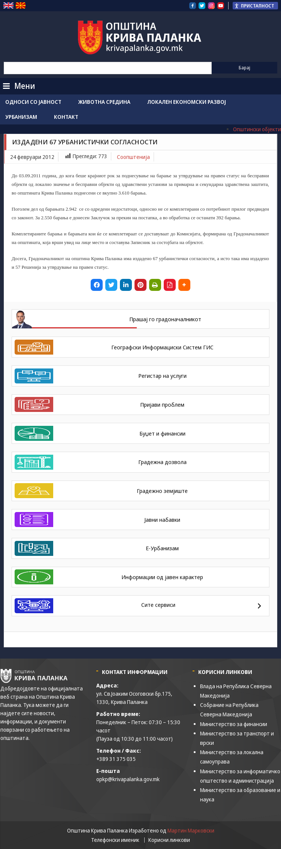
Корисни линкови (169, 840)
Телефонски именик (115, 840)
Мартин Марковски (190, 830)
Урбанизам (21, 116)
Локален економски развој (186, 101)
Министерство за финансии (233, 724)
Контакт (66, 116)
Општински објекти (257, 129)
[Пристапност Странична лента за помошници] (255, 5)
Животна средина (104, 101)
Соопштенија (133, 156)
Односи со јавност (33, 101)
